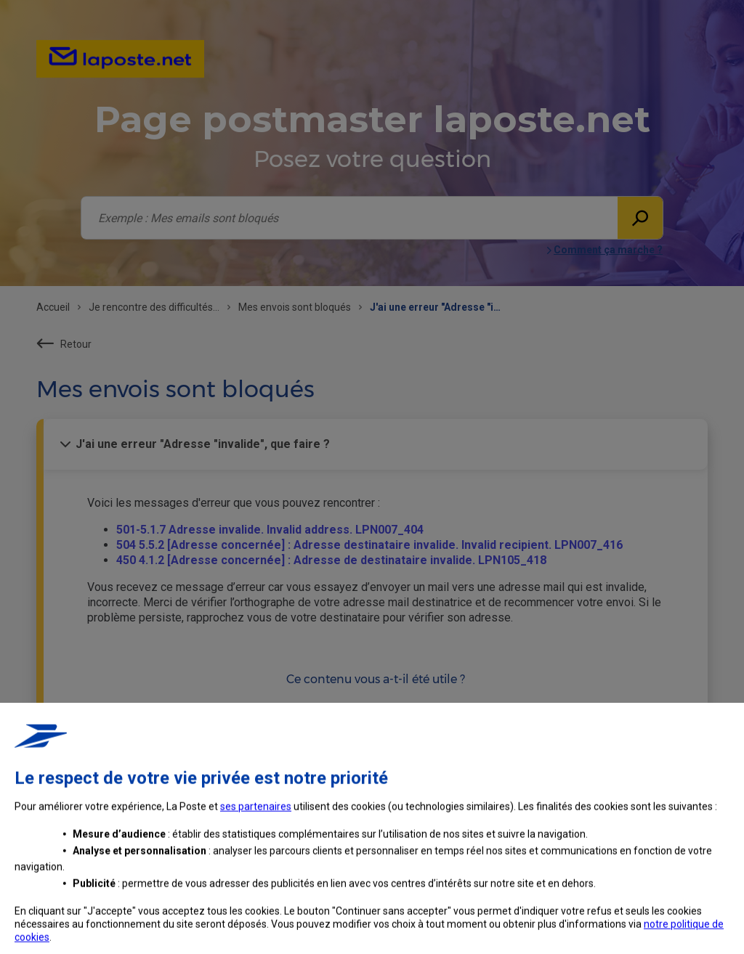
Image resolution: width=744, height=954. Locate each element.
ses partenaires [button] (255, 902)
